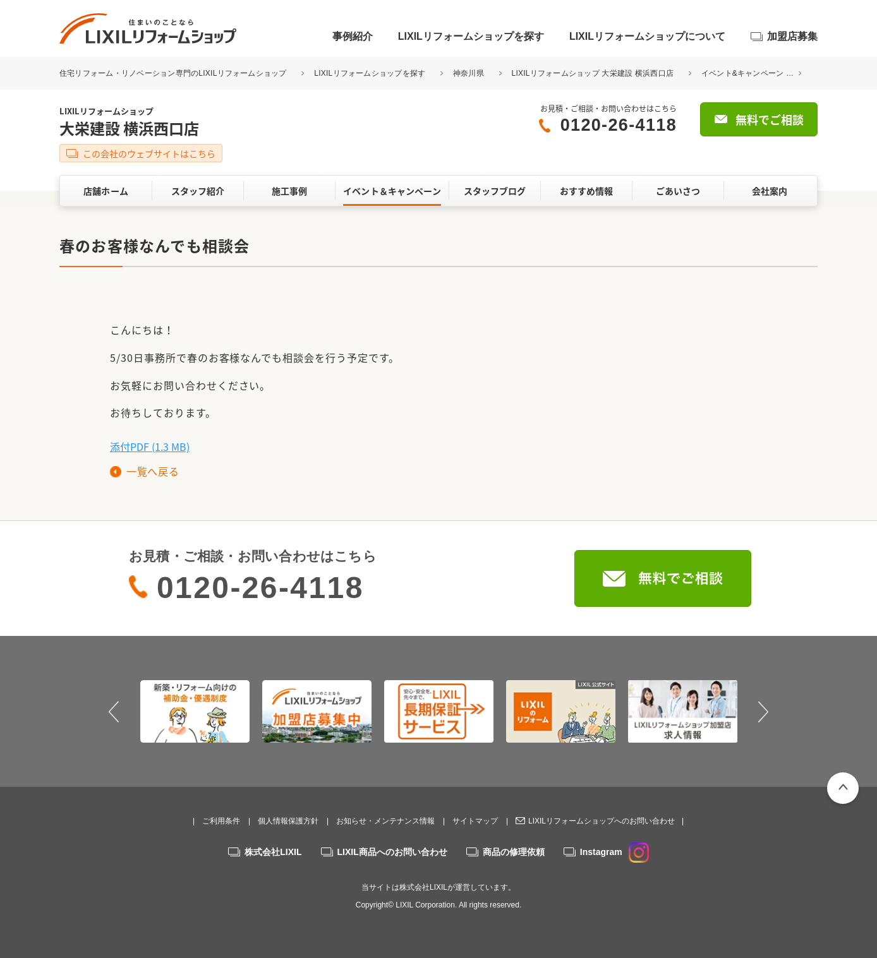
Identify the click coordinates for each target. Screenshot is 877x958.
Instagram (614, 852)
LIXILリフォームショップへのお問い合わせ (601, 821)
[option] (195, 711)
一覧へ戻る (152, 471)
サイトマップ (475, 821)
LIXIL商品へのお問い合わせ (392, 852)
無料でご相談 (769, 119)
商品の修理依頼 (514, 852)
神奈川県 (468, 73)
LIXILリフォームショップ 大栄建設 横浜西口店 (593, 73)
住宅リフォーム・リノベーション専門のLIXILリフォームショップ (174, 73)
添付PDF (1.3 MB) (150, 446)
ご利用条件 (221, 821)
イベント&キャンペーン (742, 73)
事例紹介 (352, 36)
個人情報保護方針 (288, 821)
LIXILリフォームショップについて (647, 36)
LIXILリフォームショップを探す (471, 36)
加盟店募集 (792, 36)
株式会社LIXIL (273, 852)
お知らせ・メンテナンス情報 (385, 821)
